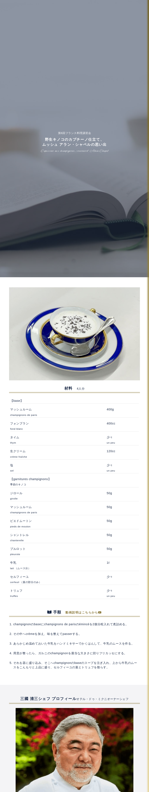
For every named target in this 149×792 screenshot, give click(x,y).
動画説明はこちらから (83, 612)
